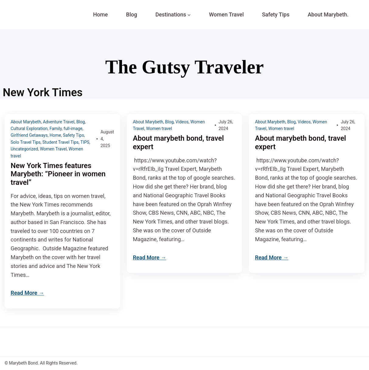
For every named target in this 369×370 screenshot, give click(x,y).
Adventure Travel (59, 121)
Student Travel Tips (61, 142)
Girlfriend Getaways (29, 135)
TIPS (84, 142)
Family (56, 128)
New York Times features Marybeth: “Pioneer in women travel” (59, 174)
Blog (80, 121)
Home (55, 135)
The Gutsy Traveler (184, 67)
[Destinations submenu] (189, 14)
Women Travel (53, 148)
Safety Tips (73, 135)
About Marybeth (26, 121)
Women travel (159, 128)
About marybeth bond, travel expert (179, 142)
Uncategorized (24, 148)
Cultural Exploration (29, 128)
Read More (24, 293)
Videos (182, 121)
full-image (73, 128)
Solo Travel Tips (25, 142)
